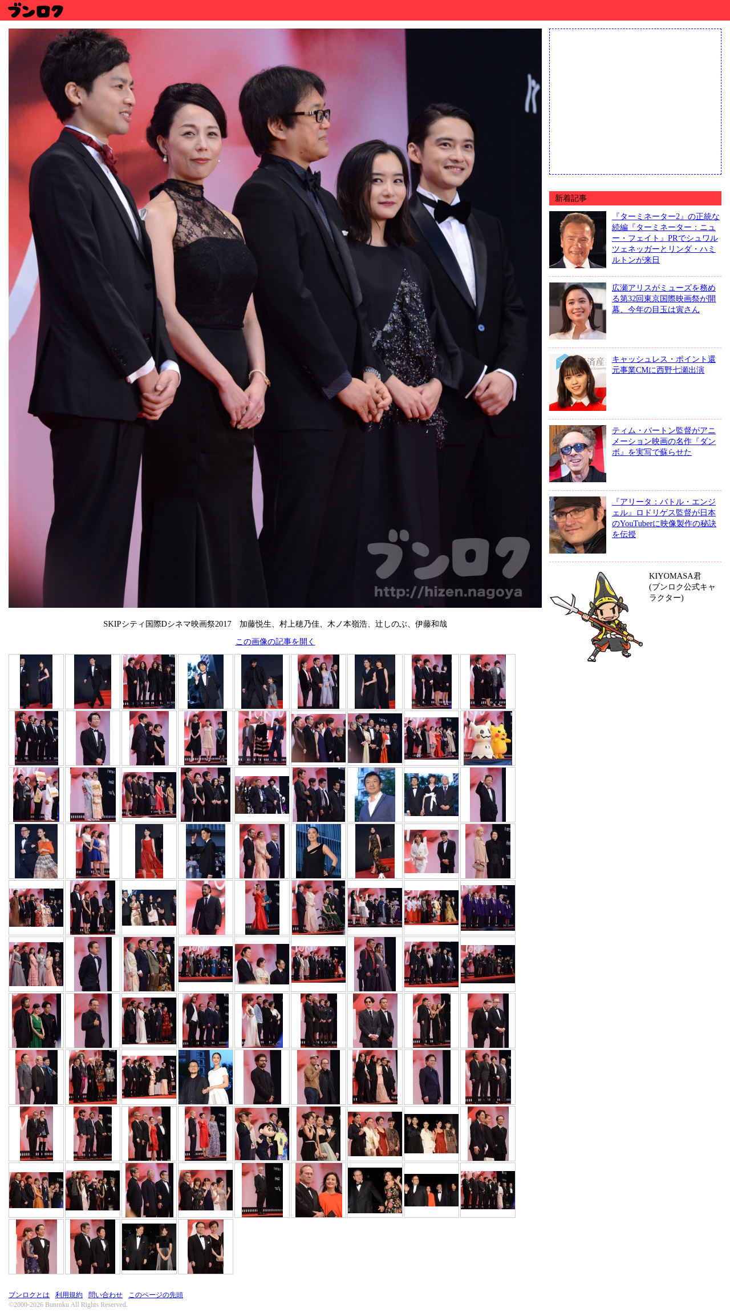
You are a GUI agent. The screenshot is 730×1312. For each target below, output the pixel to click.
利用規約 (69, 1294)
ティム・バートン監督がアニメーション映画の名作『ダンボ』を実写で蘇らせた (664, 441)
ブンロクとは (29, 1294)
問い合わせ (105, 1294)
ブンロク (35, 10)
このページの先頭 (155, 1294)
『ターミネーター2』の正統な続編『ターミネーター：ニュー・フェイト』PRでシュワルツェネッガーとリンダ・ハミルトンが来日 (666, 238)
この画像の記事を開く (275, 641)
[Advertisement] (635, 100)
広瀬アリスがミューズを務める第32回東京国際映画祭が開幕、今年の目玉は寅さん (664, 298)
